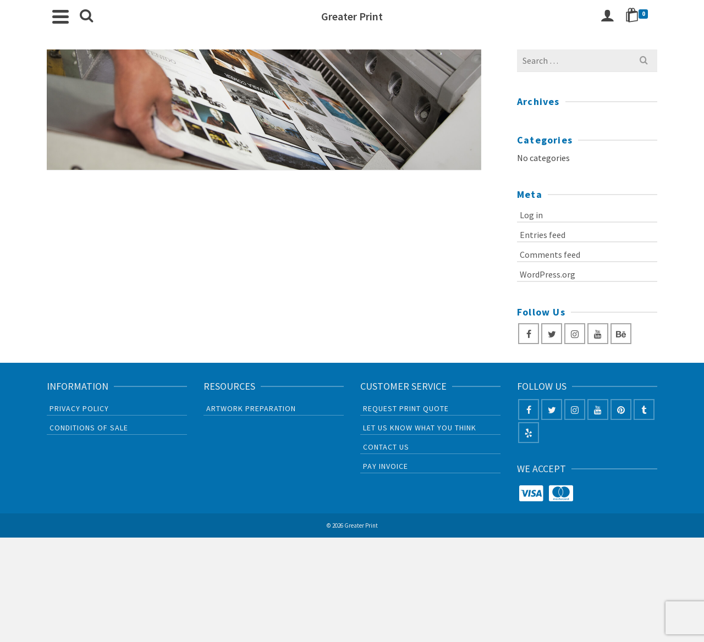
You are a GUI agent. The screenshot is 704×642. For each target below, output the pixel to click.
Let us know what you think (419, 428)
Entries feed (542, 234)
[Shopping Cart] (638, 16)
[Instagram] (574, 333)
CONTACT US (386, 447)
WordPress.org (547, 274)
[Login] (607, 16)
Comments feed (550, 254)
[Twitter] (551, 333)
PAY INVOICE (385, 466)
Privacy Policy (79, 408)
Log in (531, 214)
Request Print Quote (406, 408)
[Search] (86, 16)
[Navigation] (60, 16)
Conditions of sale (89, 428)
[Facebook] (528, 333)
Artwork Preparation (251, 408)
